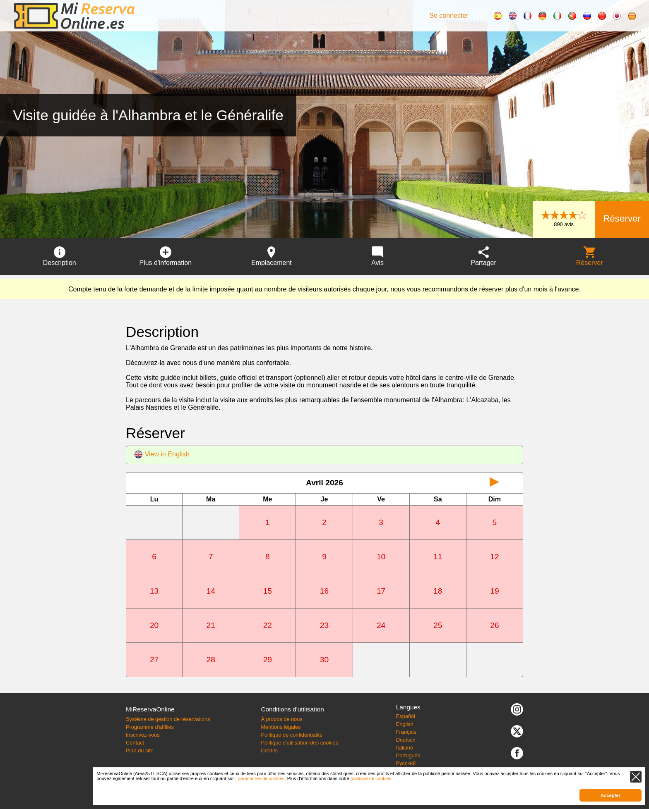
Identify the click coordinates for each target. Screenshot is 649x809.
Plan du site (140, 750)
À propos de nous (281, 719)
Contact (135, 743)
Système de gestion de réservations (168, 719)
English (404, 724)
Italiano (404, 748)
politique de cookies (371, 778)
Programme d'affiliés (150, 727)
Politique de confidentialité (291, 735)
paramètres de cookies (261, 778)
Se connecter (448, 15)
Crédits (269, 750)
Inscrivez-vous (143, 735)
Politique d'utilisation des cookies (299, 743)
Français (406, 732)
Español (405, 716)
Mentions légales (280, 727)
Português (408, 755)
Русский (406, 763)
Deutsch (406, 740)
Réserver (622, 218)
